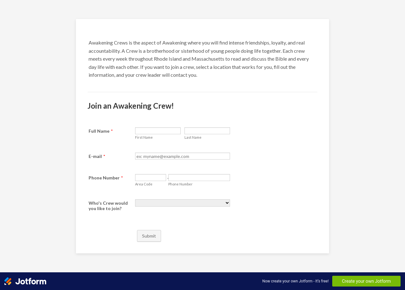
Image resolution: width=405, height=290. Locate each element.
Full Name (101, 131)
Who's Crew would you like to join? (108, 205)
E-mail (97, 156)
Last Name (193, 137)
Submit (149, 236)
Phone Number (106, 177)
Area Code (144, 184)
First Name (144, 137)
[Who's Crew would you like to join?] (182, 203)
